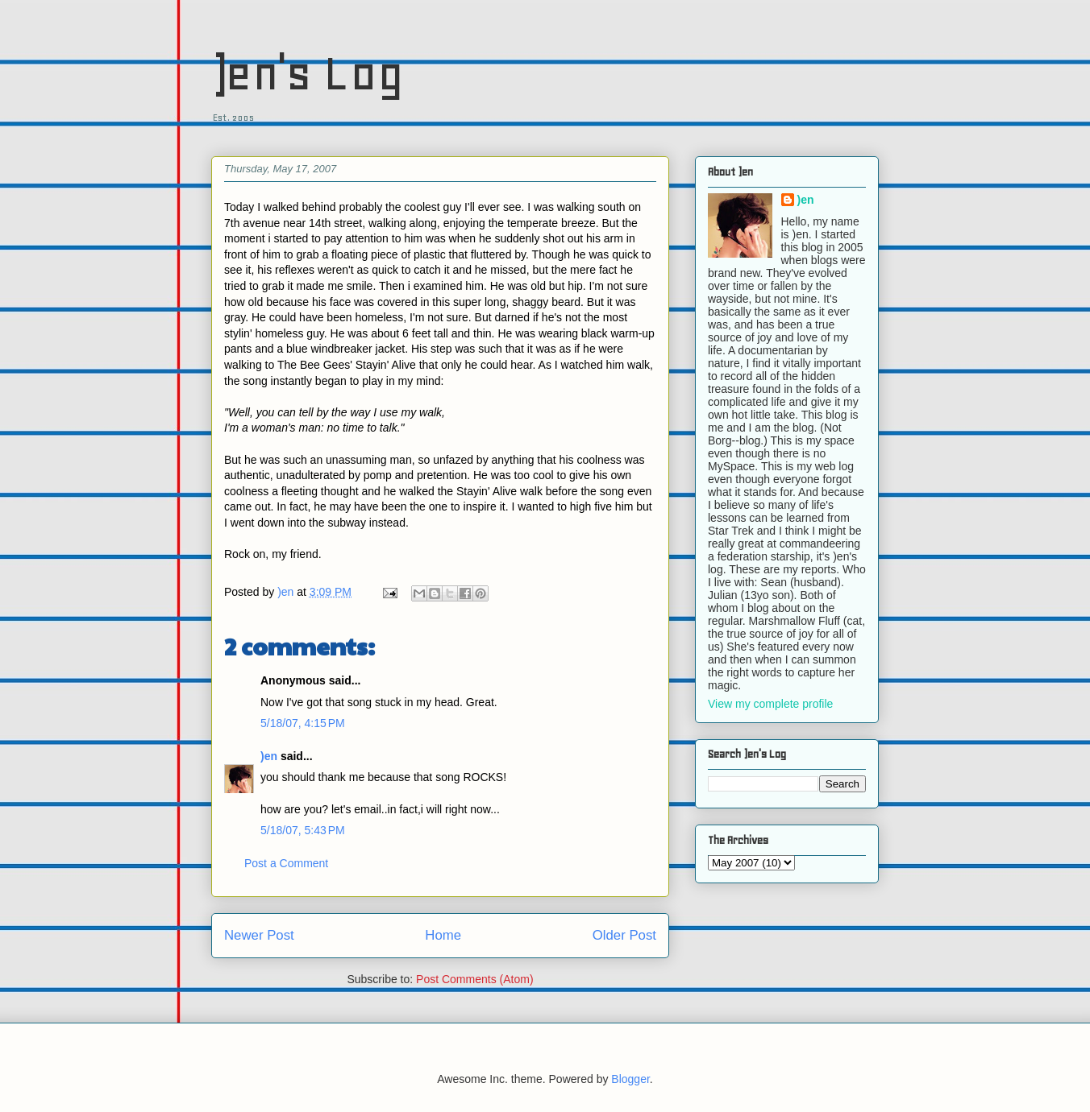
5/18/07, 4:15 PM (302, 723)
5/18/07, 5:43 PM (302, 830)
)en (268, 756)
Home (443, 935)
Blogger (630, 1079)
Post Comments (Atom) (474, 979)
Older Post (624, 935)
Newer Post (259, 935)
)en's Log (307, 72)
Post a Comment (286, 863)
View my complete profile (770, 703)
